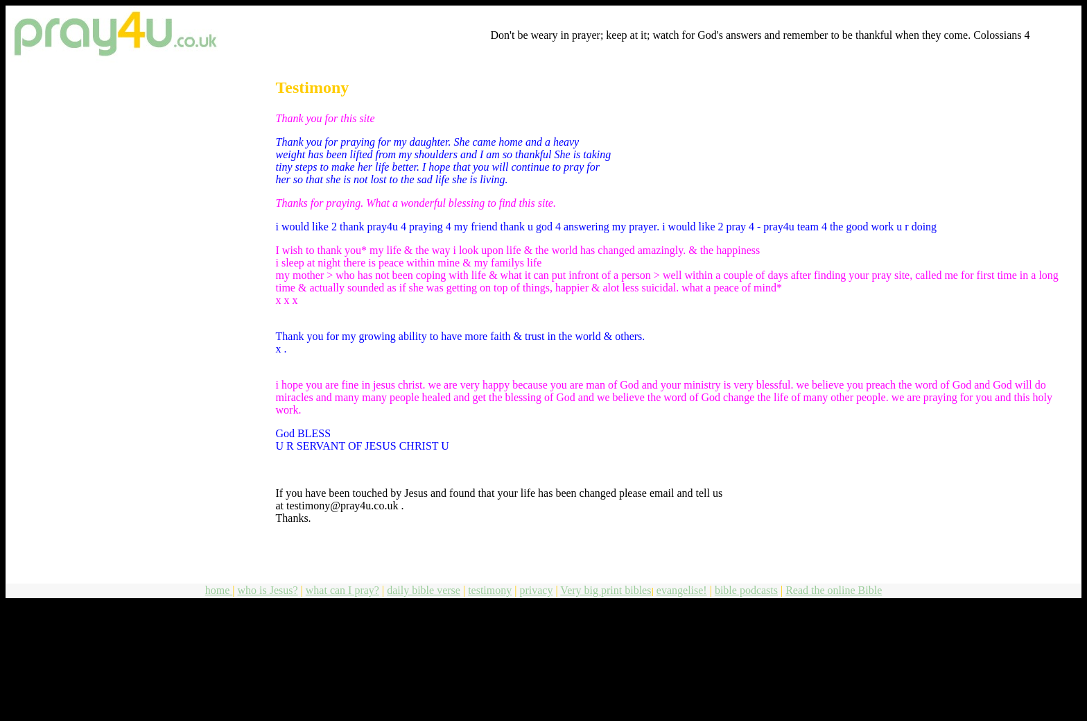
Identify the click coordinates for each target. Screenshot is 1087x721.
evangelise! (681, 590)
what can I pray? (342, 590)
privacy (536, 590)
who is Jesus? (267, 590)
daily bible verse (423, 590)
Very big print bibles (605, 590)
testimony (490, 590)
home (219, 590)
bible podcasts (746, 590)
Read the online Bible (833, 590)
